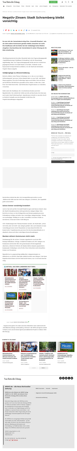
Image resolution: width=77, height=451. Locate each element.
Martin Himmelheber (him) (18, 33)
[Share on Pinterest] (9, 30)
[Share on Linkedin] (14, 30)
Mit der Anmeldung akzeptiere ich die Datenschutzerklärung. (61, 158)
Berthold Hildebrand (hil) (44, 364)
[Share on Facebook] (3, 30)
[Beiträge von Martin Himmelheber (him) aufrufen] (4, 322)
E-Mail (52, 152)
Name (52, 147)
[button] (62, 2)
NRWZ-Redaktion (25, 364)
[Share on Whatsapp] (11, 30)
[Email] (21, 30)
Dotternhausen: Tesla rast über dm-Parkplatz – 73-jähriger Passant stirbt (65, 52)
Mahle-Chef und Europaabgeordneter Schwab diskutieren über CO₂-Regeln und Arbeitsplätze (62, 98)
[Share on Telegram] (19, 30)
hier (8, 331)
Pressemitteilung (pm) (8, 362)
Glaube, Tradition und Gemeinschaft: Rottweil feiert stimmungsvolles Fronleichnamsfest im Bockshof (46, 357)
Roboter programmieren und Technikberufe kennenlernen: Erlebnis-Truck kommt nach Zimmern (28, 357)
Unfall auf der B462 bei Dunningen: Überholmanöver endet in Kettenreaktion (66, 86)
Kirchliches (42, 351)
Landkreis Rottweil (7, 351)
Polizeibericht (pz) (62, 362)
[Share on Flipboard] (6, 30)
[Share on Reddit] (16, 30)
